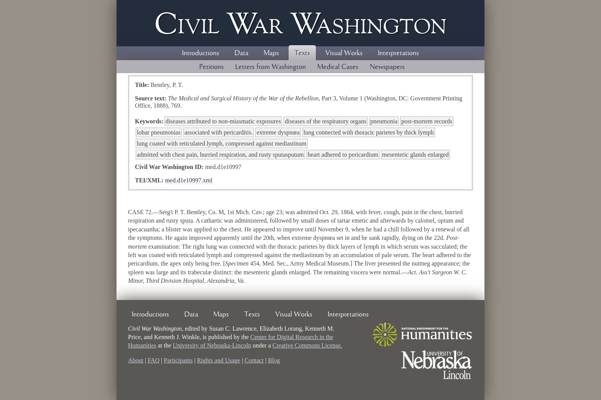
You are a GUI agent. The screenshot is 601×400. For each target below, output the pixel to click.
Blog (274, 360)
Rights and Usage (218, 360)
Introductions (200, 53)
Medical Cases (337, 67)
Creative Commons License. (307, 345)
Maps (271, 53)
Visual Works (344, 53)
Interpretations (398, 53)
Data (241, 53)
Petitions (211, 67)
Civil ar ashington (300, 23)
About (135, 360)
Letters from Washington (270, 67)
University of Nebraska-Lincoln (212, 345)
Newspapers (387, 67)
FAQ (153, 360)
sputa (186, 220)
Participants (178, 360)
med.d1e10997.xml (189, 180)
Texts (302, 53)
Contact (254, 360)
